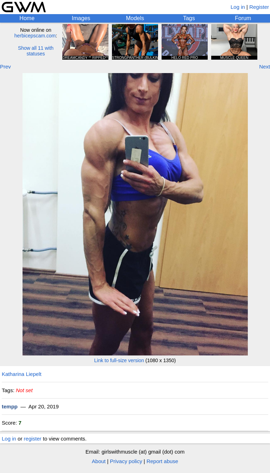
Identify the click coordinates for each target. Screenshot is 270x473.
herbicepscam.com (35, 35)
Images (81, 18)
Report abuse (162, 461)
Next (264, 67)
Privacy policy (126, 461)
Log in (238, 7)
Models (135, 18)
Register (259, 7)
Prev (5, 67)
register (33, 439)
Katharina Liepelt (22, 374)
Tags (189, 18)
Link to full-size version (119, 360)
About (99, 461)
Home (26, 18)
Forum (243, 18)
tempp (10, 406)
